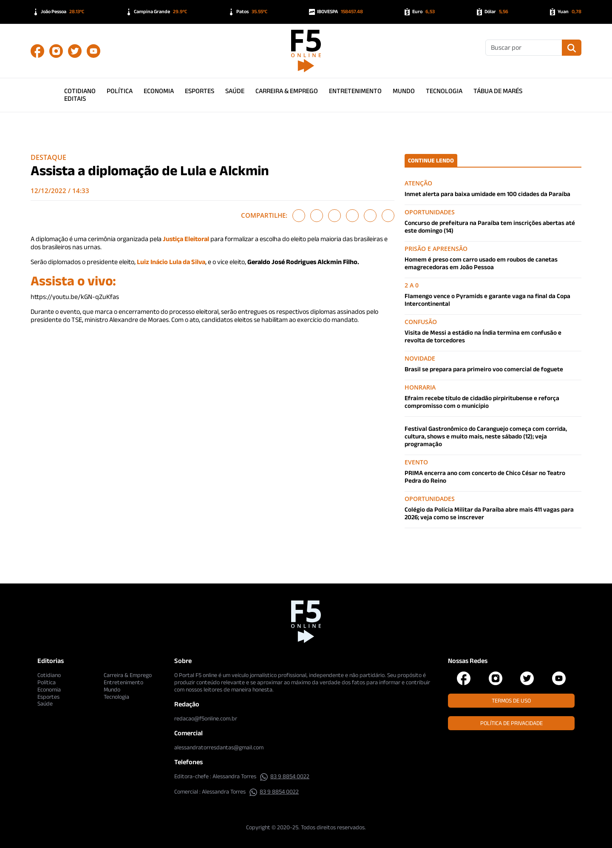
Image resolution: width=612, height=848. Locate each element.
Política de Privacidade (511, 723)
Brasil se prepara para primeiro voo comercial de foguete (484, 369)
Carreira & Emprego (286, 90)
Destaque (48, 157)
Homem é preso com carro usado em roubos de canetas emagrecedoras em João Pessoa (481, 263)
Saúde (234, 90)
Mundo (404, 90)
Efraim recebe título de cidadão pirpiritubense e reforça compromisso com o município (482, 401)
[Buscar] (523, 48)
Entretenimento (355, 90)
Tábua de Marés (497, 90)
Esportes (199, 90)
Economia (159, 90)
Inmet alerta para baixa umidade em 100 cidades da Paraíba (487, 193)
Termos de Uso (511, 700)
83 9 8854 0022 (284, 776)
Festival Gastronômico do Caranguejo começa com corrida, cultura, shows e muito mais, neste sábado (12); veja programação (486, 436)
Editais (75, 98)
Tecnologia (444, 90)
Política (120, 90)
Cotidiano (80, 90)
